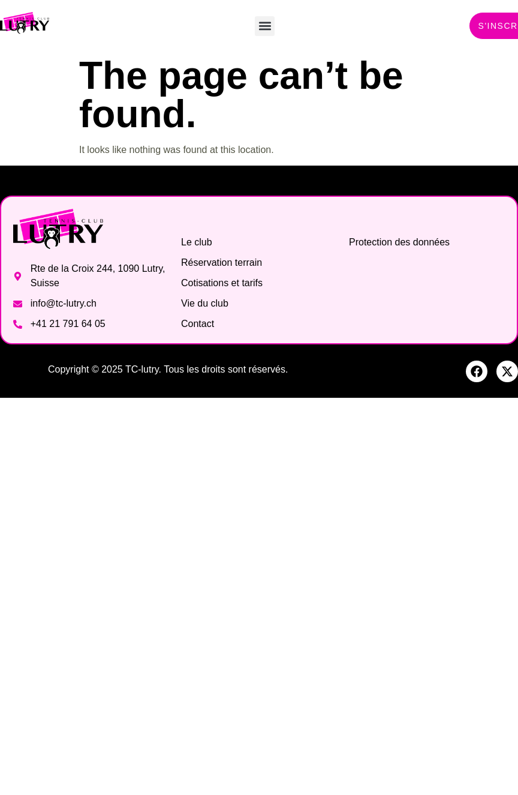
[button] (265, 26)
